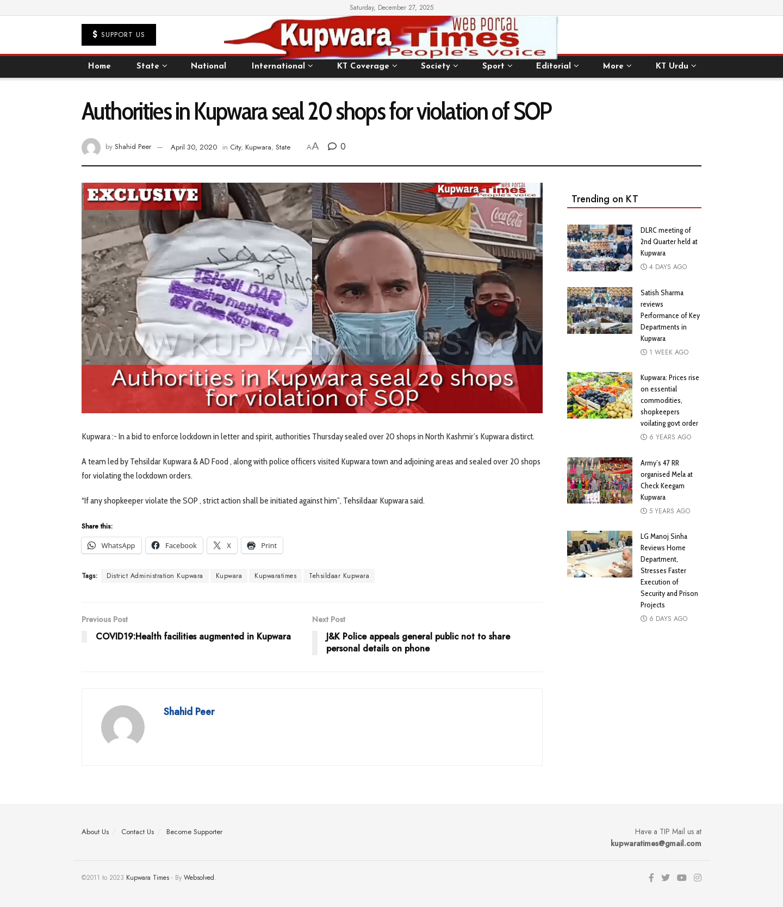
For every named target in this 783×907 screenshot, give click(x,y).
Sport (493, 67)
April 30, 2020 (194, 147)
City (235, 147)
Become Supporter (194, 832)
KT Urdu (672, 67)
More (613, 67)
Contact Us (137, 832)
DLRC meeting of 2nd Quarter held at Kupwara (669, 241)
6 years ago (666, 437)
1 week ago (664, 352)
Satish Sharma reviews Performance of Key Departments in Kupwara (670, 315)
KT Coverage (363, 67)
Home (99, 67)
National (208, 67)
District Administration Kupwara (155, 576)
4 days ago (664, 267)
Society (435, 67)
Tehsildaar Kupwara (339, 576)
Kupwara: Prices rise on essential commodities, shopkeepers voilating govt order (670, 400)
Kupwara (258, 147)
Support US (118, 34)
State (147, 67)
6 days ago (664, 619)
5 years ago (665, 511)
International (278, 67)
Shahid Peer (133, 147)
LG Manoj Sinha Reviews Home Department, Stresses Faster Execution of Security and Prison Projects (669, 570)
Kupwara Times (147, 878)
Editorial (553, 67)
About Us (95, 832)
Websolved (199, 878)
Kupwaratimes (275, 576)
